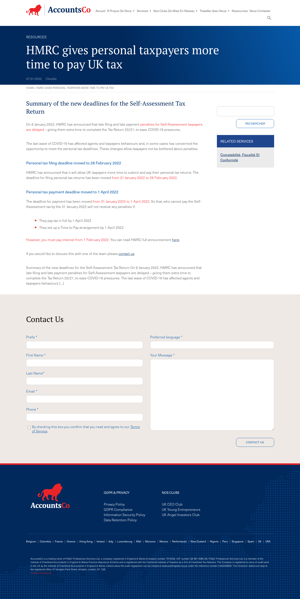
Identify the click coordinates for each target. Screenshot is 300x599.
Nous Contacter (260, 10)
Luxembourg (124, 541)
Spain (251, 541)
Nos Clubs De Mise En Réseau (175, 10)
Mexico (163, 541)
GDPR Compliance (118, 509)
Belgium (31, 541)
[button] (269, 19)
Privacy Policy (114, 504)
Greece (71, 541)
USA (267, 541)
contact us (126, 253)
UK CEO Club (172, 504)
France (59, 541)
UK (259, 541)
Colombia (45, 541)
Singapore (238, 541)
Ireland (101, 541)
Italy (111, 541)
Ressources (240, 10)
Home (30, 88)
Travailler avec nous (215, 10)
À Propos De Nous (121, 10)
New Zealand (198, 541)
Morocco (150, 541)
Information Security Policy (124, 514)
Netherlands (179, 541)
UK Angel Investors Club (180, 514)
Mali (138, 541)
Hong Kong (86, 541)
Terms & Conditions (40, 573)
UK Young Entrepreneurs (181, 509)
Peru (225, 541)
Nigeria (214, 541)
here (175, 239)
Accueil (100, 10)
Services (144, 10)
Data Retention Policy (120, 519)
